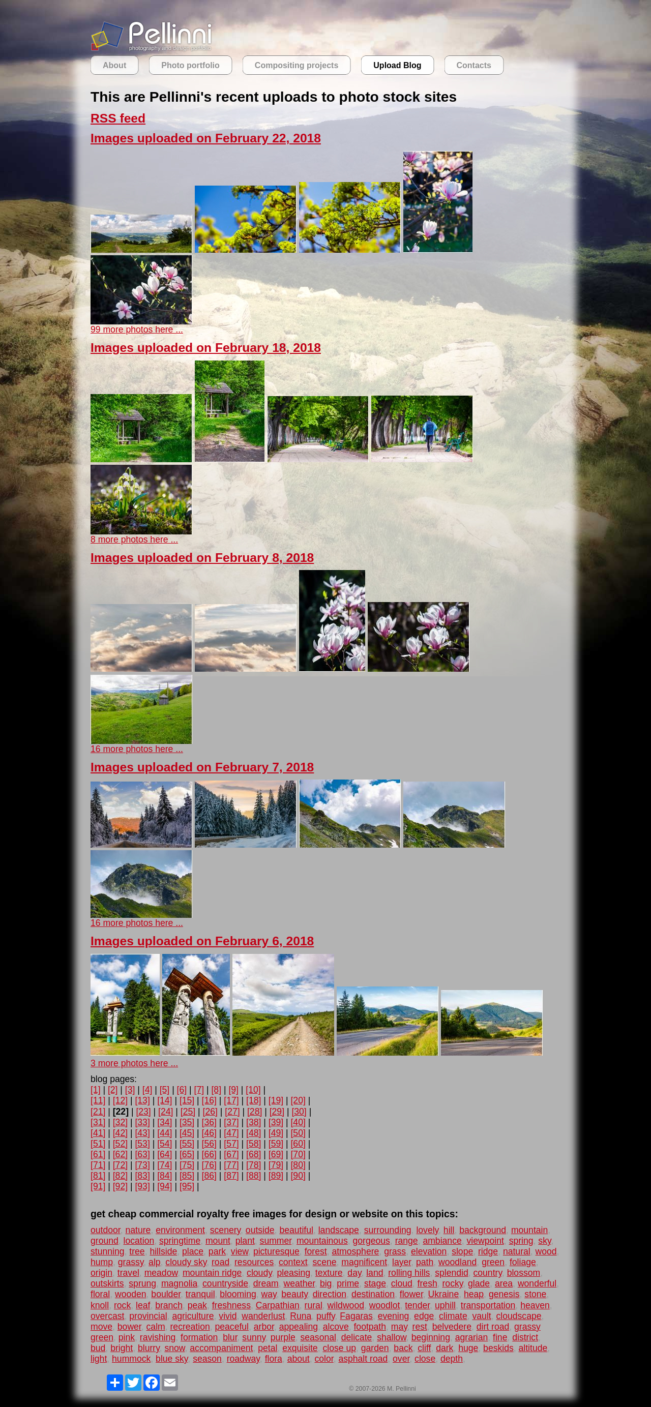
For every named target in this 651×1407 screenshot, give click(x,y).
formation (199, 1337)
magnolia (179, 1283)
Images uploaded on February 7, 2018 (202, 767)
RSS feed (118, 118)
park (217, 1251)
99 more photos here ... (137, 329)
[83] (142, 1176)
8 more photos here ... (134, 539)
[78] (253, 1165)
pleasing (293, 1273)
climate (453, 1316)
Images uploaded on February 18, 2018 (206, 347)
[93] (142, 1186)
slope (462, 1251)
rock (122, 1305)
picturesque (276, 1251)
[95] (187, 1186)
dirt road (493, 1327)
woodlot (384, 1305)
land (374, 1273)
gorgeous (371, 1241)
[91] (98, 1186)
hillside (163, 1251)
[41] (98, 1133)
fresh (427, 1283)
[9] (233, 1090)
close (425, 1359)
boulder (166, 1294)
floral (100, 1294)
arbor (264, 1327)
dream (266, 1283)
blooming (238, 1294)
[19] (276, 1100)
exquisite (299, 1348)
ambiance (442, 1241)
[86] (209, 1176)
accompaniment (221, 1348)
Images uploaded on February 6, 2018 (202, 941)
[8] (216, 1090)
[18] (253, 1100)
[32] (120, 1122)
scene (325, 1262)
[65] (187, 1154)
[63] (142, 1154)
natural (516, 1251)
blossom (524, 1273)
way (269, 1294)
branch (169, 1305)
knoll (100, 1305)
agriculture (193, 1316)
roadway (243, 1359)
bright (121, 1348)
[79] (276, 1165)
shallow (391, 1337)
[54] (164, 1144)
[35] (187, 1122)
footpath (369, 1327)
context (293, 1262)
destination (373, 1294)
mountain (529, 1230)
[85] (187, 1176)
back (403, 1348)
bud (98, 1348)
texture (329, 1273)
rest (419, 1327)
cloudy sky (185, 1262)
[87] (231, 1176)
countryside (225, 1283)
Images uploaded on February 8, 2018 (202, 557)
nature (138, 1230)
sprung (142, 1283)
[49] (276, 1133)
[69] (276, 1154)
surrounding (387, 1230)
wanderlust (263, 1316)
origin (101, 1273)
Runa (300, 1316)
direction (330, 1294)
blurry (149, 1348)
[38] (253, 1122)
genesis (504, 1294)
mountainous (322, 1241)
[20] (297, 1100)
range (406, 1241)
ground (105, 1241)
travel (128, 1273)
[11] (98, 1100)
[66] (209, 1154)
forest (316, 1251)
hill (449, 1230)
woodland (457, 1262)
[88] (253, 1176)
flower (411, 1294)
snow (174, 1348)
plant (245, 1241)
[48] (253, 1133)
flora (273, 1359)
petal (267, 1348)
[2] (113, 1090)
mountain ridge (212, 1273)
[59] (276, 1144)
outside (260, 1230)
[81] (98, 1176)
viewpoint (485, 1241)
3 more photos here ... (134, 1063)
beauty (294, 1294)
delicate (356, 1337)
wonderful (537, 1283)
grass (395, 1251)
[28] (254, 1111)
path (424, 1262)
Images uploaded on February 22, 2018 (206, 138)
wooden (130, 1294)
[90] (297, 1176)
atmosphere (355, 1251)
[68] (253, 1154)
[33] (142, 1122)
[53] (142, 1144)
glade (479, 1283)
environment (180, 1230)
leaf (143, 1305)
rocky (452, 1283)
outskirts (107, 1283)
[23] (143, 1111)
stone (535, 1294)
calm (155, 1327)
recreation (190, 1327)
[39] (276, 1122)
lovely (427, 1230)
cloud (401, 1283)
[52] (120, 1144)
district (525, 1337)
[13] (142, 1100)
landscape (338, 1230)
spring (521, 1241)
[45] (187, 1133)
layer (401, 1262)
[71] (98, 1165)
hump (102, 1262)
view (239, 1251)
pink (127, 1337)
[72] (120, 1165)
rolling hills (409, 1273)
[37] (231, 1122)
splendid (451, 1273)
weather (299, 1283)
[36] (209, 1122)
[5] (165, 1090)
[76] (209, 1165)
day (354, 1273)
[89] (276, 1176)
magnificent (364, 1262)
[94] (164, 1186)
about (298, 1359)
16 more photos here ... (137, 749)
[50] (297, 1133)
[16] (209, 1100)
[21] (98, 1111)
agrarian (471, 1337)
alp (154, 1262)
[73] (142, 1165)
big (326, 1283)
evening (393, 1316)
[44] (164, 1133)
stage (375, 1283)
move (101, 1327)
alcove (336, 1327)
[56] (209, 1144)
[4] (147, 1090)
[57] (231, 1144)
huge (468, 1348)
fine (500, 1337)
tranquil (200, 1294)
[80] (297, 1165)
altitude (533, 1348)
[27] (232, 1111)
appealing (298, 1327)
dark (444, 1348)
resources (254, 1262)
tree (136, 1251)
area (504, 1283)
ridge (488, 1251)
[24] (165, 1111)
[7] (199, 1090)
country (488, 1273)
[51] (98, 1144)
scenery (225, 1230)
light (99, 1359)
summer (276, 1241)
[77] (231, 1165)
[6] (182, 1090)
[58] (253, 1144)
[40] (297, 1122)
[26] (210, 1111)
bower (129, 1327)
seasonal (318, 1337)
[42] (120, 1133)
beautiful (296, 1230)
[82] (120, 1176)
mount (217, 1241)
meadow (161, 1273)
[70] (297, 1154)
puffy (325, 1316)
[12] (120, 1100)
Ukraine (443, 1294)
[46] (209, 1133)
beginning (430, 1337)
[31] (98, 1122)
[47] (231, 1133)
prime (348, 1283)
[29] (277, 1111)
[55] (187, 1144)
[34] (164, 1122)
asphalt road (363, 1359)
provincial (148, 1316)
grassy (131, 1262)
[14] (164, 1100)
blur (230, 1337)
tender (417, 1305)
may (399, 1327)
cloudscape (518, 1316)
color (323, 1359)
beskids (498, 1348)
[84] (164, 1176)
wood (545, 1251)
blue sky (172, 1359)
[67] (231, 1154)
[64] (164, 1154)
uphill (445, 1305)
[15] (187, 1100)
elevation (429, 1251)
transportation (488, 1305)
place (192, 1251)
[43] (142, 1133)
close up (339, 1348)
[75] (187, 1165)
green (493, 1262)
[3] (130, 1090)
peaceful (232, 1327)
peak (197, 1305)
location (139, 1241)
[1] (96, 1090)
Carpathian (278, 1305)
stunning (108, 1251)
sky (544, 1241)
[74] (164, 1165)
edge (424, 1316)
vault (481, 1316)
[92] (120, 1186)
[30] (298, 1111)
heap (474, 1294)
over (401, 1359)
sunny (253, 1337)
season (207, 1359)
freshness (231, 1305)
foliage (523, 1262)
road (220, 1262)
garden (375, 1348)
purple (283, 1337)
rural (313, 1305)
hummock (131, 1359)
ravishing (157, 1337)
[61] (98, 1154)
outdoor (106, 1230)
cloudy (259, 1273)
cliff (424, 1348)
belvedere (451, 1327)
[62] (120, 1154)
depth (451, 1359)
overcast (108, 1316)
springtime (179, 1241)
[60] (297, 1144)
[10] (253, 1090)
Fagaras (356, 1316)
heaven (535, 1305)
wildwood (346, 1305)
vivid (227, 1316)
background (482, 1230)
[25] (188, 1111)
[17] (231, 1100)
